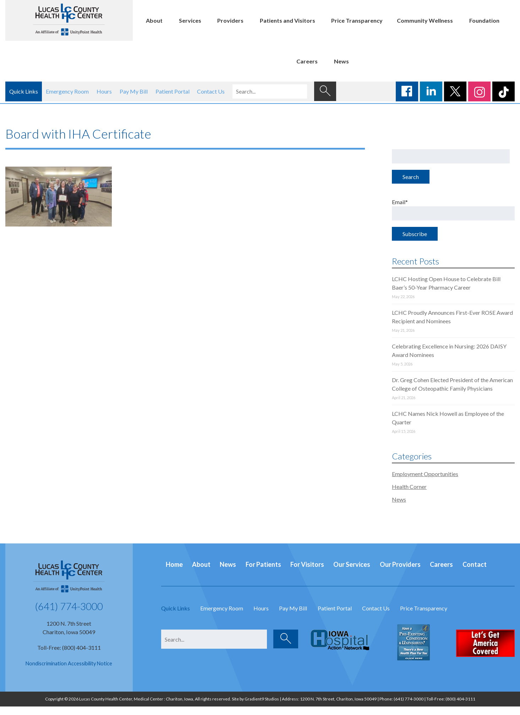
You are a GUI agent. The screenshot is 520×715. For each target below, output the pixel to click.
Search (411, 176)
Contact (474, 564)
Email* (453, 209)
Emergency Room (67, 91)
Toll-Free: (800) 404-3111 (69, 647)
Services (190, 20)
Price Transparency (357, 20)
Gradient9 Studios (262, 699)
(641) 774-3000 (69, 606)
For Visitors (307, 564)
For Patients (263, 564)
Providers (230, 20)
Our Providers (400, 564)
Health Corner (409, 486)
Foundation (484, 20)
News (341, 61)
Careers (307, 61)
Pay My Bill (134, 91)
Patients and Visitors (287, 20)
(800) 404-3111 (460, 699)
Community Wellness (425, 20)
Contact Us (211, 91)
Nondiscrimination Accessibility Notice (69, 663)
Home (174, 564)
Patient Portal (172, 91)
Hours (104, 91)
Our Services (351, 564)
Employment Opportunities (425, 473)
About (154, 20)
